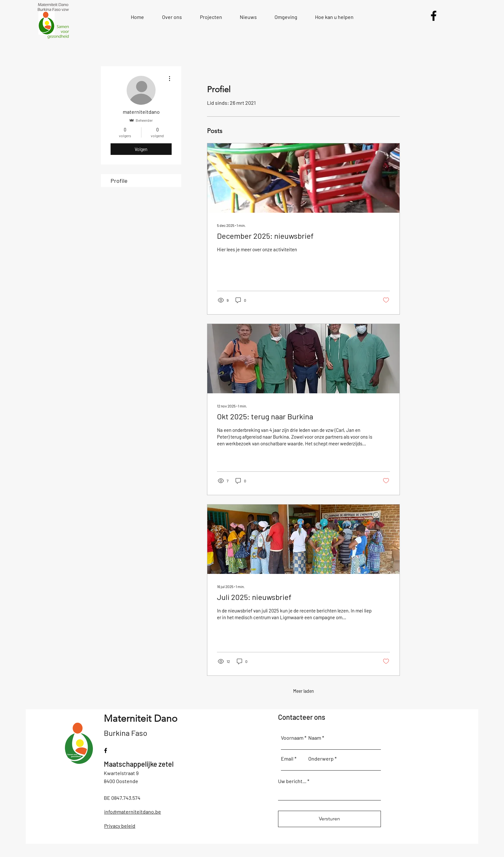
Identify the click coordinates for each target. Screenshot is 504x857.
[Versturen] (329, 819)
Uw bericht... (292, 781)
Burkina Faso (125, 732)
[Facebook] (433, 15)
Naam (314, 737)
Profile (119, 180)
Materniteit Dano (140, 718)
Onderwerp (321, 758)
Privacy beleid (119, 826)
